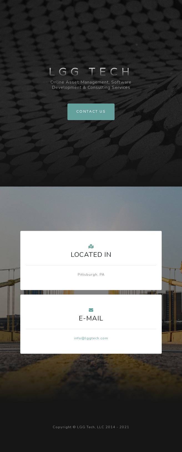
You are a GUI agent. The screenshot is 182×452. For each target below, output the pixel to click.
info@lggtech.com (91, 338)
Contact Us (91, 111)
